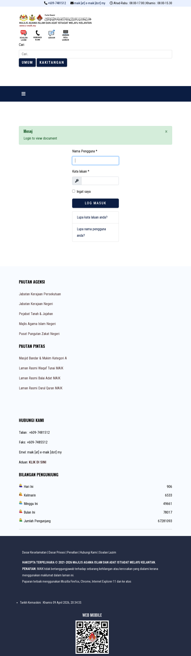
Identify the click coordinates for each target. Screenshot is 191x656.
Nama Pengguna (84, 151)
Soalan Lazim (107, 552)
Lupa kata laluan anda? (92, 217)
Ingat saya (84, 191)
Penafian (72, 552)
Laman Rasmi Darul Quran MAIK (40, 388)
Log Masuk (95, 203)
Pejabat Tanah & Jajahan (36, 314)
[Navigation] (24, 94)
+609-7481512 (57, 3)
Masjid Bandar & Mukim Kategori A (43, 358)
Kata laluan (80, 171)
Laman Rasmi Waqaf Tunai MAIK (41, 368)
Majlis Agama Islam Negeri (37, 324)
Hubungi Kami (88, 552)
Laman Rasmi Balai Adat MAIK (39, 378)
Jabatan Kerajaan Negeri (36, 304)
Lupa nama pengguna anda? (91, 232)
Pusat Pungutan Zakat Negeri (39, 334)
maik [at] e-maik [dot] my (89, 3)
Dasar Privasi (57, 552)
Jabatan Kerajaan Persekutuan (40, 294)
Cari (21, 45)
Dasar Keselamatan (34, 552)
